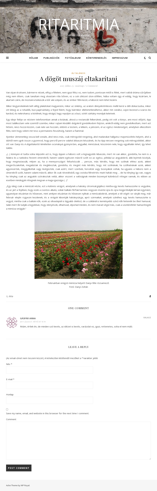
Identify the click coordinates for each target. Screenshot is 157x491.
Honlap (10, 394)
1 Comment (91, 85)
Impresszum (120, 57)
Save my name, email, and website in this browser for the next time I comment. (47, 413)
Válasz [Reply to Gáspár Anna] (147, 317)
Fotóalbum (73, 57)
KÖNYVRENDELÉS (96, 57)
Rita (11, 296)
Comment (11, 419)
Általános (78, 73)
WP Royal (25, 485)
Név (9, 364)
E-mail (10, 379)
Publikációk (51, 57)
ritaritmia (78, 23)
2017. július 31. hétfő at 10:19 (33, 322)
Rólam (33, 57)
